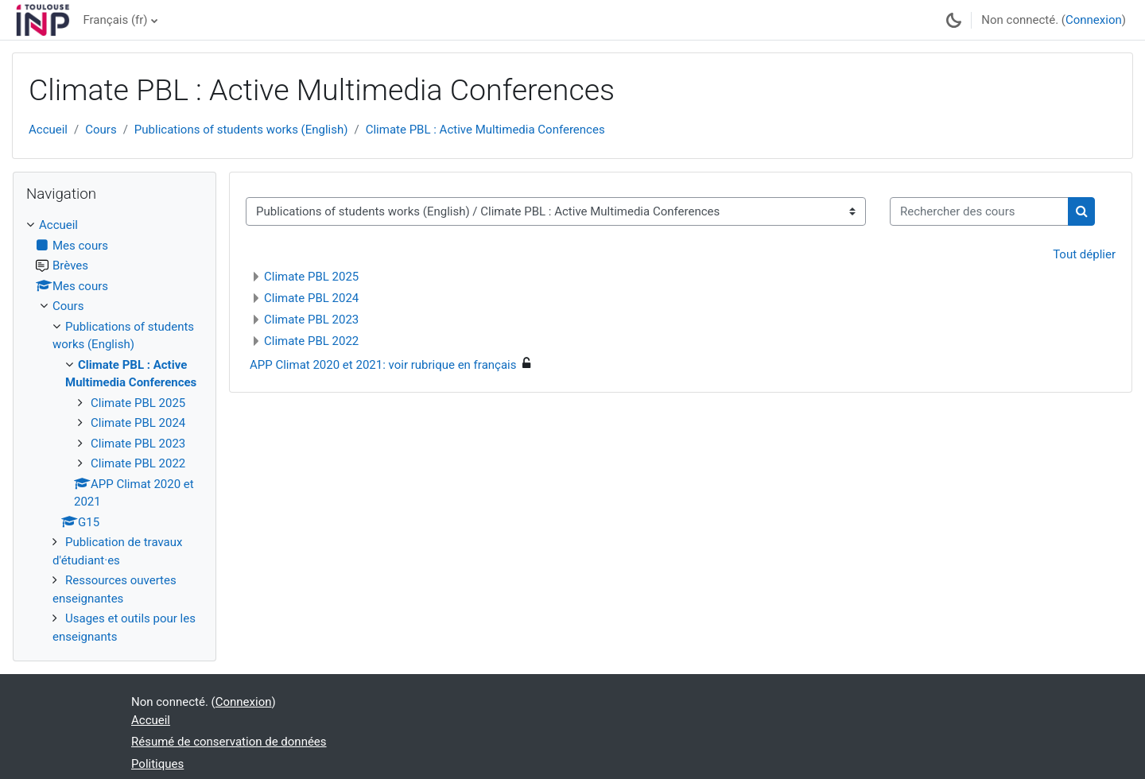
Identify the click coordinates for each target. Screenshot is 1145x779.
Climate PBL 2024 (311, 298)
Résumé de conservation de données (229, 741)
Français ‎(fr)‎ (115, 20)
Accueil (48, 129)
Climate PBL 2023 (311, 319)
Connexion (1093, 20)
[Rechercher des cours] (979, 212)
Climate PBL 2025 (311, 276)
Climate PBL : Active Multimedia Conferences (485, 129)
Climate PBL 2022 (311, 341)
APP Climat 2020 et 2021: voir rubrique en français (383, 365)
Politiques (157, 764)
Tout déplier (1084, 254)
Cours (100, 129)
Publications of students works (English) (241, 129)
